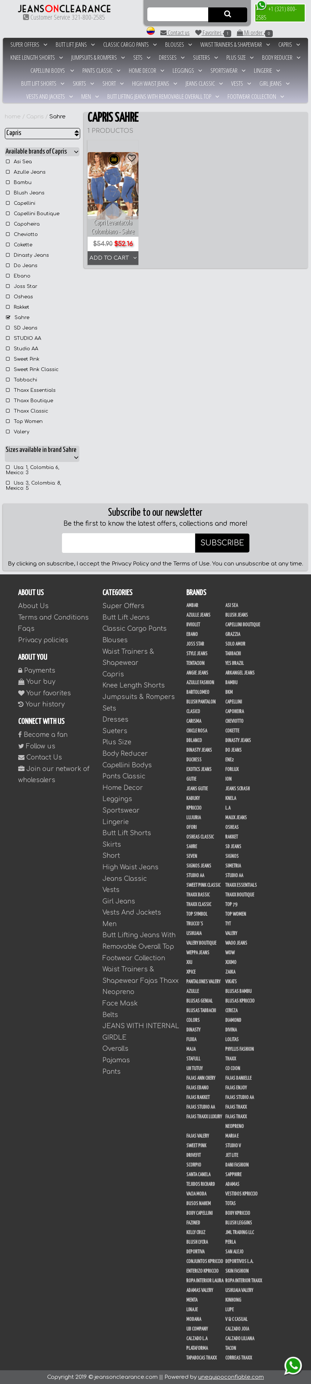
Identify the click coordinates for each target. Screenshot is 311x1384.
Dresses (172, 57)
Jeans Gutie (197, 788)
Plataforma (197, 1348)
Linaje (192, 1309)
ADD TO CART (113, 258)
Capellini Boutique (32, 213)
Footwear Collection (255, 96)
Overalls (115, 1048)
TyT (228, 924)
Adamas (232, 1184)
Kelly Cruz (195, 1232)
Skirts (83, 83)
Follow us (36, 746)
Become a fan (43, 734)
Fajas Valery (197, 1136)
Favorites (213, 32)
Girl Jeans (274, 83)
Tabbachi (21, 380)
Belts (110, 1015)
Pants (111, 1071)
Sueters (205, 57)
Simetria (233, 866)
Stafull (193, 1059)
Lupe (229, 1309)
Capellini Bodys (52, 70)
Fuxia (191, 1039)
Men (90, 96)
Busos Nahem (198, 1203)
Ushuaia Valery (239, 1290)
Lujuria (193, 817)
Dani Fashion (237, 1165)
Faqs (26, 628)
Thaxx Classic (27, 411)
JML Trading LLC (239, 1232)
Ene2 (229, 759)
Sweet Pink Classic (32, 369)
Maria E (232, 1136)
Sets (142, 57)
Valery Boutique (201, 943)
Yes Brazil (234, 663)
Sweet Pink (22, 359)
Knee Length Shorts (36, 57)
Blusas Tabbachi (201, 1010)
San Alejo (234, 1252)
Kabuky (193, 798)
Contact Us (40, 757)
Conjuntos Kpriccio (204, 1261)
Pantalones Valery (203, 981)
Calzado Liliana (239, 1338)
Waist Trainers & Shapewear (235, 44)
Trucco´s (194, 924)
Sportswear (228, 70)
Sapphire (233, 1174)
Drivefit (193, 1155)
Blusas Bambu (238, 991)
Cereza (231, 1010)
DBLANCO (194, 740)
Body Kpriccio (237, 1213)
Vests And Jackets (49, 96)
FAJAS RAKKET (198, 1097)
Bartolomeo (197, 692)
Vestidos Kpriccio (241, 1194)
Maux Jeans (236, 817)
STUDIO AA (23, 338)
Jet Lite (231, 1155)
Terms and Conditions (53, 617)
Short (113, 83)
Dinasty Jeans (27, 255)
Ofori (191, 827)
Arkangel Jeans (240, 673)
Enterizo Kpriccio (202, 1271)
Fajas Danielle (238, 1078)
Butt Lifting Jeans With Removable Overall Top (163, 96)
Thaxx (230, 1059)
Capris (289, 44)
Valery (17, 431)
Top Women (24, 421)
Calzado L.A (196, 1338)
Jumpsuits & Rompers (98, 57)
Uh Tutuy (194, 1068)
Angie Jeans (197, 673)
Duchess (194, 759)
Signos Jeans (198, 866)
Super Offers (29, 44)
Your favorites (44, 693)
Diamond (233, 1020)
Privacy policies (43, 640)
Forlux (232, 769)
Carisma (193, 721)
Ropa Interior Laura (204, 1280)
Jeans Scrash (237, 788)
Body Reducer (281, 57)
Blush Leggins (238, 1223)
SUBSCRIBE (222, 543)
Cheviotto (22, 234)
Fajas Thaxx (236, 1107)
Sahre (57, 117)
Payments (36, 670)
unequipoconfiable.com (231, 1377)
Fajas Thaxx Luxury (204, 1116)
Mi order (255, 32)
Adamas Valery (199, 1290)
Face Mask (120, 1003)
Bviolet (193, 624)
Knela (230, 798)
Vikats (231, 981)
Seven (191, 856)
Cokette (19, 244)
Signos (232, 856)
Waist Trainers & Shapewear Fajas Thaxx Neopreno (140, 981)
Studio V (233, 1145)
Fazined (193, 1223)
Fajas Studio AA (200, 1107)
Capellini (20, 203)
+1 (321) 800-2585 (276, 13)
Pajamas (116, 1060)
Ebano (18, 276)
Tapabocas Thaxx (201, 1358)
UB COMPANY (197, 1329)
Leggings (187, 70)
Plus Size (240, 57)
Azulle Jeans (26, 172)
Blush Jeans (25, 193)
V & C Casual (236, 1319)
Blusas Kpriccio (240, 1001)
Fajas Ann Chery (200, 1078)
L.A (227, 808)
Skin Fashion (237, 1271)
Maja (191, 1049)
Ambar (192, 605)
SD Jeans (21, 328)
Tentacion (195, 663)
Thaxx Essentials (31, 390)
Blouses (178, 44)
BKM (229, 692)
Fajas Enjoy (236, 1088)
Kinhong (233, 1300)
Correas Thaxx (238, 1358)
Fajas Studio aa (239, 1097)
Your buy (36, 681)
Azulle (192, 991)
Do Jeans (21, 265)
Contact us (175, 32)
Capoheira (23, 224)
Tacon (230, 1348)
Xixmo (230, 962)
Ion (228, 779)
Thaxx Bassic (198, 895)
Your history (41, 704)
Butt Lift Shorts (43, 83)
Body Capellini (199, 1213)
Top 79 (231, 904)
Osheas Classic (200, 837)
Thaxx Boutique (29, 400)
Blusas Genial (199, 1001)
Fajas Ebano (197, 1088)
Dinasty (193, 1030)
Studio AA (22, 348)
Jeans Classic (204, 83)
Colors (193, 1020)
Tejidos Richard (200, 1184)
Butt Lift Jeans (75, 44)
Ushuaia (194, 933)
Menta (191, 1300)
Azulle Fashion (200, 682)
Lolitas (232, 1039)
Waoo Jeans (236, 943)
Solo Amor (235, 644)
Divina (231, 1030)
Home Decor (146, 70)
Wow (230, 952)
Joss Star (21, 286)
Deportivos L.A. (239, 1261)
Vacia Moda (196, 1194)
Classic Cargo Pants (130, 44)
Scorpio (193, 1165)
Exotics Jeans (199, 769)
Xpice (191, 972)
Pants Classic (101, 70)
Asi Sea (19, 161)
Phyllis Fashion (239, 1049)
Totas (230, 1203)
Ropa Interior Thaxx (243, 1280)
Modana (193, 1319)
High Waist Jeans (154, 83)
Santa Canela (198, 1174)
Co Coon (232, 1068)
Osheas (19, 296)
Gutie (191, 779)
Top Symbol (196, 914)
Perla (230, 1242)
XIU (189, 962)
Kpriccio (194, 808)
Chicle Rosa (196, 731)
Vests (241, 83)
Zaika (230, 972)
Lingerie (267, 70)
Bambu (19, 182)
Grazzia (232, 634)
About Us (33, 606)
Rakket (17, 307)
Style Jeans (196, 653)
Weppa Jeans (197, 952)
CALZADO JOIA (237, 1329)
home (13, 117)
